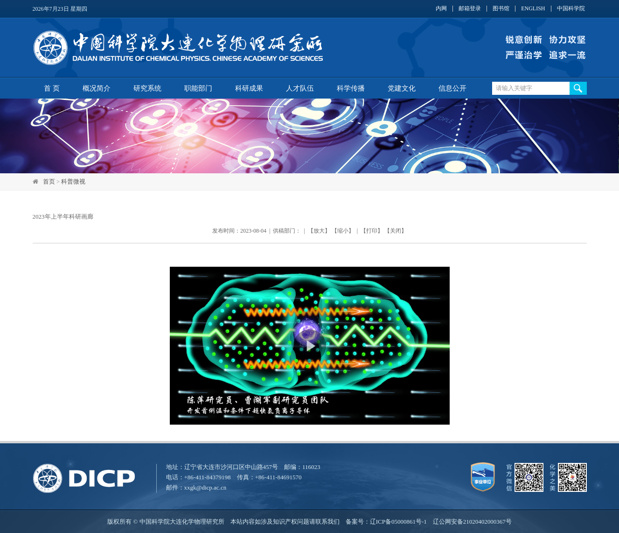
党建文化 (402, 88)
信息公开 (452, 88)
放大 (319, 230)
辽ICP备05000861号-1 (398, 521)
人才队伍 (300, 88)
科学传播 (351, 88)
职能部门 (198, 88)
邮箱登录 (470, 9)
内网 (441, 9)
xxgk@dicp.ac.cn (205, 487)
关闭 (395, 230)
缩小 (342, 230)
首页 (49, 181)
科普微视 (73, 181)
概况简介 (97, 88)
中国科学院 (571, 9)
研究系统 (147, 88)
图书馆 (501, 9)
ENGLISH (533, 9)
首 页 (52, 88)
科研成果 (249, 88)
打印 (371, 230)
